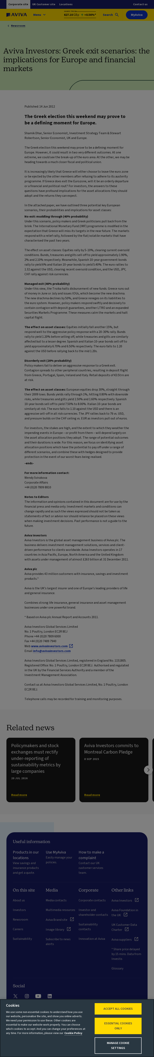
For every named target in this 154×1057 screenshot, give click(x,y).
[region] (77, 1028)
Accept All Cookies (118, 1009)
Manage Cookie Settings (118, 1045)
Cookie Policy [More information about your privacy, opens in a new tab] (73, 1033)
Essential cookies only (118, 1026)
